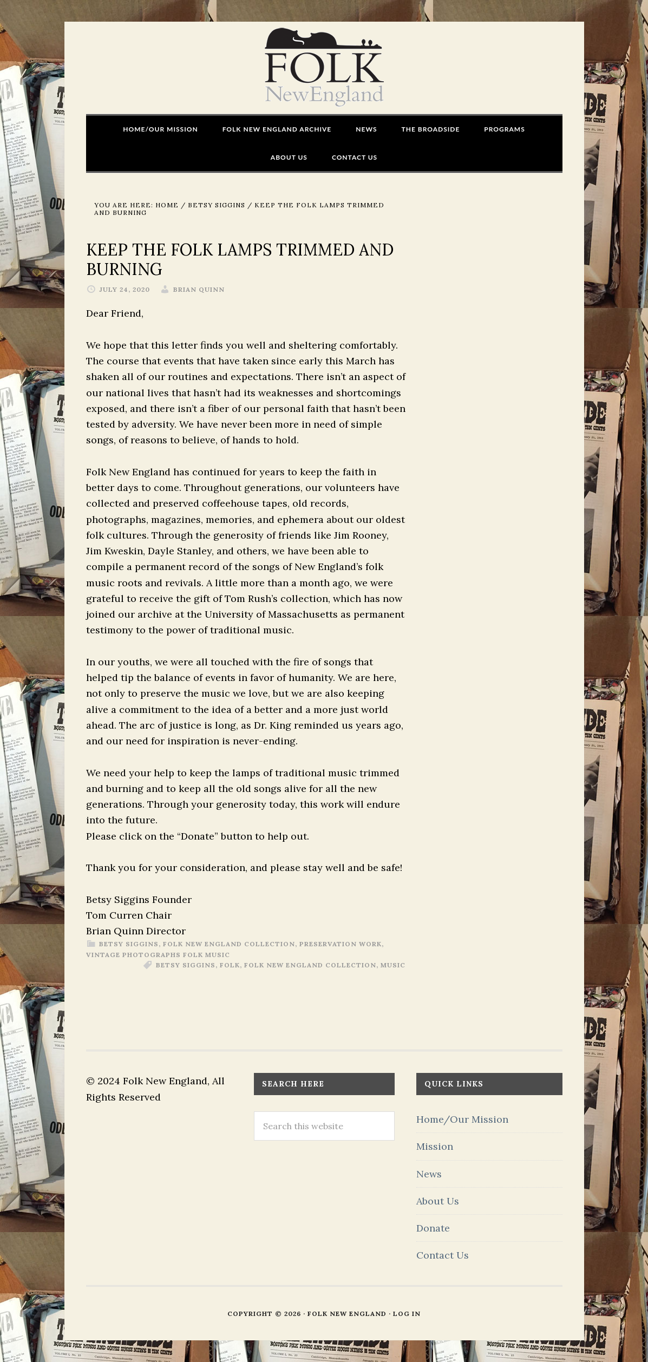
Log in (407, 1313)
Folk (230, 965)
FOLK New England (324, 67)
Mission (434, 1146)
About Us (437, 1201)
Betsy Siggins (129, 944)
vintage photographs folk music (158, 955)
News (429, 1174)
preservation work (340, 944)
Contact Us (442, 1255)
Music (393, 965)
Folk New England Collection (229, 944)
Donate (433, 1228)
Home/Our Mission (462, 1119)
